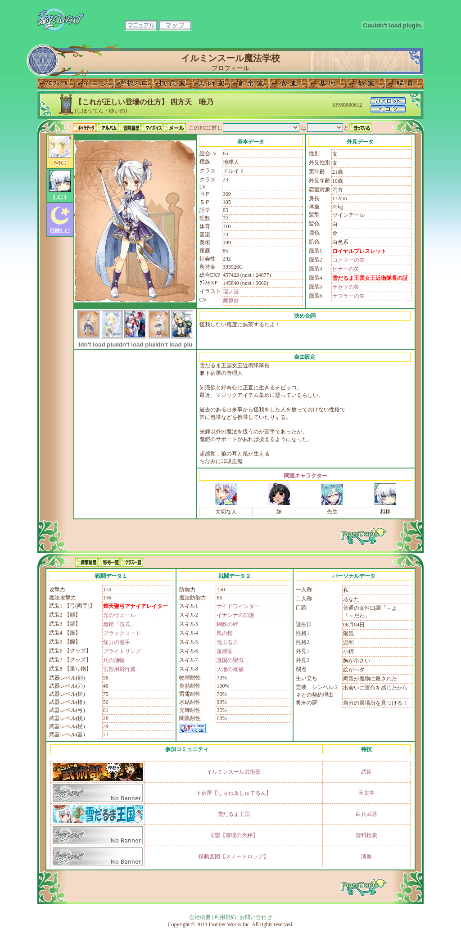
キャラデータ (84, 127)
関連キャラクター (305, 476)
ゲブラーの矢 (348, 296)
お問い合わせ (256, 917)
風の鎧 (225, 633)
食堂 (288, 83)
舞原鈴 (231, 300)
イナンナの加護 (235, 615)
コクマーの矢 (348, 260)
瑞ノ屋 (231, 291)
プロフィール (56, 83)
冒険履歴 (129, 127)
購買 (404, 83)
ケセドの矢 (345, 287)
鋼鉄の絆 (227, 624)
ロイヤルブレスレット (359, 251)
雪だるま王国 (233, 814)
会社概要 (200, 917)
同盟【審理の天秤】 (233, 835)
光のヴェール (119, 615)
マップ (175, 25)
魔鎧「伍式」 (119, 624)
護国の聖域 (230, 660)
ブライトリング (122, 651)
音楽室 (249, 83)
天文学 (366, 793)
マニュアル (141, 25)
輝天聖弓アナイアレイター (135, 606)
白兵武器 (366, 814)
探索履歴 (86, 562)
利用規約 (225, 917)
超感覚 (225, 651)
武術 (366, 772)
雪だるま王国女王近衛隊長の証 (370, 278)
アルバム (107, 127)
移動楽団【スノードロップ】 (234, 856)
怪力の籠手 (116, 642)
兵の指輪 (114, 660)
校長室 (172, 83)
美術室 (211, 83)
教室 (366, 83)
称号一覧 (109, 562)
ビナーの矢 (345, 269)
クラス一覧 (131, 562)
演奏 (366, 856)
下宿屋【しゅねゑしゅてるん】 (233, 793)
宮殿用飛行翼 (119, 669)
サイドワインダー (238, 606)
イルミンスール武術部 (234, 772)
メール (174, 127)
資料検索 (366, 835)
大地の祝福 (230, 669)
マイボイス (152, 127)
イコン (95, 83)
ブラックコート (122, 633)
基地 (327, 83)
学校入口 (133, 83)
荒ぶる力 (227, 642)
